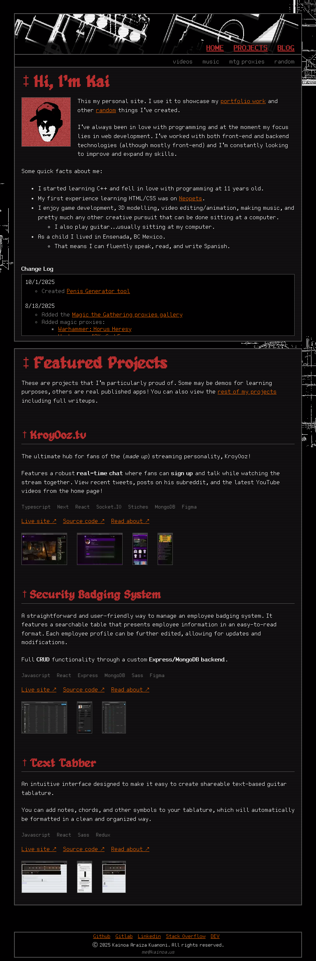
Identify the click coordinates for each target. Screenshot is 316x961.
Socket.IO (108, 507)
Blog (286, 48)
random (284, 62)
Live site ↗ (38, 521)
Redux (103, 835)
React (82, 507)
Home (215, 48)
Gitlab (124, 936)
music (210, 62)
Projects (251, 48)
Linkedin (149, 936)
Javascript (35, 676)
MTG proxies (247, 62)
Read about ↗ (130, 521)
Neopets (190, 198)
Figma (189, 507)
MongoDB (165, 507)
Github (101, 936)
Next (63, 507)
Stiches (138, 507)
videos (183, 62)
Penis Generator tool (98, 291)
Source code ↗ (84, 521)
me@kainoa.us (158, 952)
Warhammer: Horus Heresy (95, 329)
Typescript (36, 507)
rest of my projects (247, 392)
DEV (215, 936)
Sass (137, 676)
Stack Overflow (185, 936)
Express (88, 676)
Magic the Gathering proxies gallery (127, 315)
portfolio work (243, 101)
